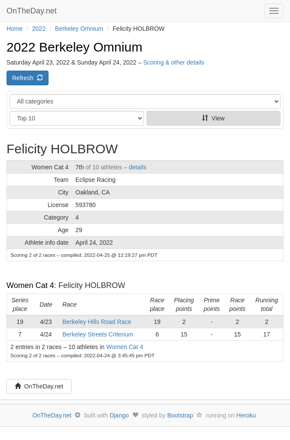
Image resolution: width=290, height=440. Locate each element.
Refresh (27, 77)
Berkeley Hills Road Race (96, 321)
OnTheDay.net (33, 10)
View (213, 118)
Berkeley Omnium (79, 28)
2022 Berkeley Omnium (74, 47)
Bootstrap (180, 415)
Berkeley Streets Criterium (97, 334)
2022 (39, 28)
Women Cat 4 (30, 285)
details (137, 167)
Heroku (246, 415)
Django (119, 415)
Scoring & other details (173, 62)
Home (15, 28)
